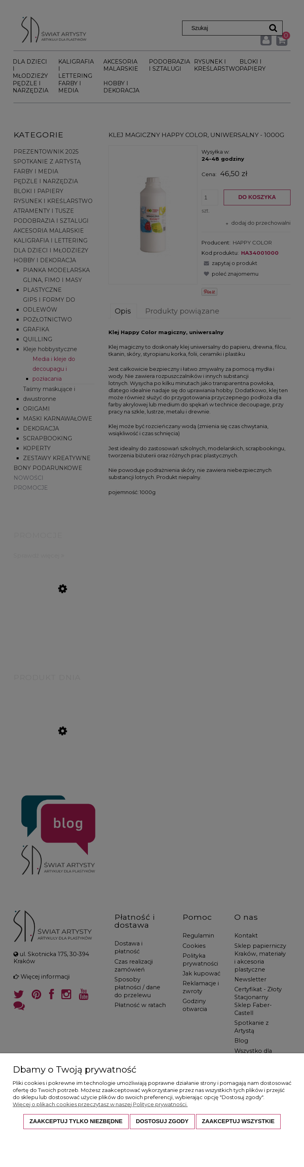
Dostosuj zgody (162, 1121)
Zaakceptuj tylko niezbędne (75, 1121)
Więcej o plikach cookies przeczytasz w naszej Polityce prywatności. (100, 1104)
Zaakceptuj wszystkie (238, 1121)
